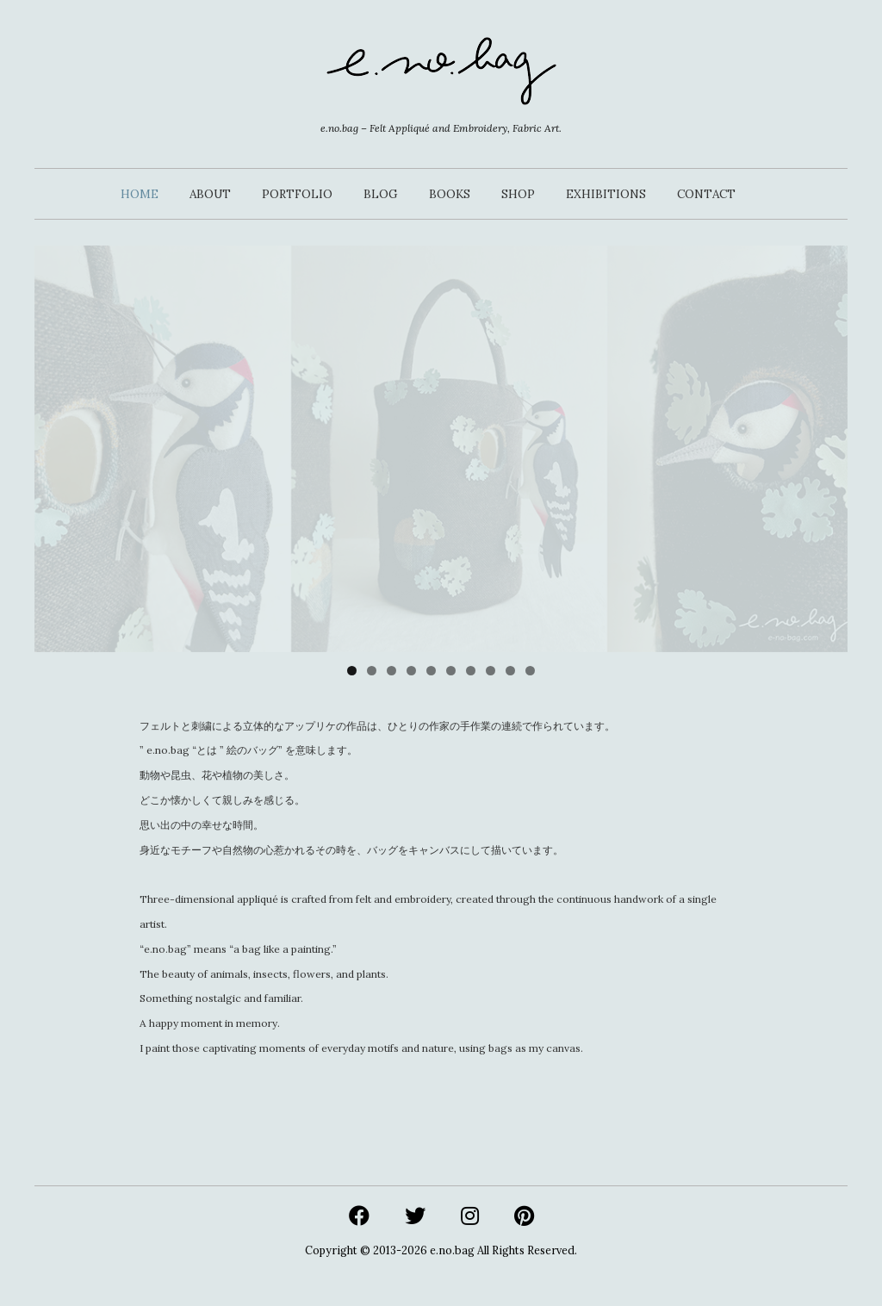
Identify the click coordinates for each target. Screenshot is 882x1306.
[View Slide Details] (441, 449)
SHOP (518, 194)
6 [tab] (451, 670)
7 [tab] (470, 670)
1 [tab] (352, 670)
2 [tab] (371, 670)
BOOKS (449, 194)
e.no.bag (452, 1250)
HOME (139, 194)
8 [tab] (490, 670)
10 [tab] (530, 670)
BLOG (380, 194)
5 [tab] (431, 670)
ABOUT (210, 194)
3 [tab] (391, 670)
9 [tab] (510, 670)
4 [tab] (411, 670)
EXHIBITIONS (606, 194)
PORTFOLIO (297, 194)
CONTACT (706, 194)
